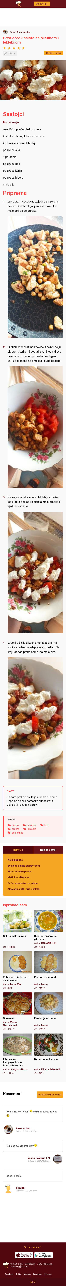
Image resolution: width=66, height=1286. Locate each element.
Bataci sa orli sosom (48, 1054)
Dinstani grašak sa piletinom (48, 929)
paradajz (31, 825)
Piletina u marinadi (48, 970)
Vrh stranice (31, 1247)
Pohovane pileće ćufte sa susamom (17, 970)
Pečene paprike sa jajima (23, 883)
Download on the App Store (24, 1255)
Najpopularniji (48, 849)
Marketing (15, 1266)
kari (46, 825)
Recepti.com (6, 1265)
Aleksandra (23, 32)
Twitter (18, 1274)
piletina (15, 828)
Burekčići (17, 1011)
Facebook (9, 1274)
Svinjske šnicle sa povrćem (24, 865)
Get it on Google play (43, 1255)
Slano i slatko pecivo (20, 871)
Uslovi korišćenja (44, 1264)
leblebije (32, 828)
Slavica (20, 1187)
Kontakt (24, 1266)
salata (15, 825)
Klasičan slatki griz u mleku (24, 888)
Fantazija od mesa (48, 1011)
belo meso (17, 832)
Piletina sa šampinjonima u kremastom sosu (17, 1054)
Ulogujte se (41, 4)
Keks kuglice (15, 859)
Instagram (37, 1274)
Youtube (27, 1274)
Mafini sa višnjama (18, 877)
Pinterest (48, 1274)
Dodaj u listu (53, 53)
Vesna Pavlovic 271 (39, 1157)
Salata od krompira (17, 929)
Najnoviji (18, 849)
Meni (33, 1282)
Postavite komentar (49, 1094)
